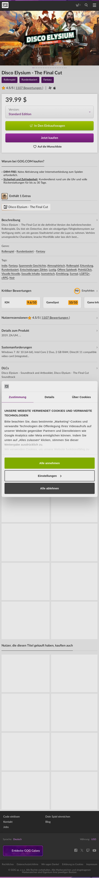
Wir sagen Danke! (50, 865)
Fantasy (40, 251)
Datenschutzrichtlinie (27, 865)
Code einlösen (11, 816)
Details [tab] (49, 397)
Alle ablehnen (49, 488)
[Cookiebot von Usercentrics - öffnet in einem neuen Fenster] (78, 386)
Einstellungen (49, 475)
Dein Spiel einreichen (57, 816)
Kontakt (7, 822)
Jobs (6, 827)
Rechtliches (8, 865)
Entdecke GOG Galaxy (27, 851)
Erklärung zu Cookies (72, 865)
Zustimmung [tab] (17, 397)
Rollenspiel (8, 251)
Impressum (91, 865)
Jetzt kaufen (49, 137)
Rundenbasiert (25, 251)
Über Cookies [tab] (81, 397)
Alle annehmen (49, 463)
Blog (48, 822)
